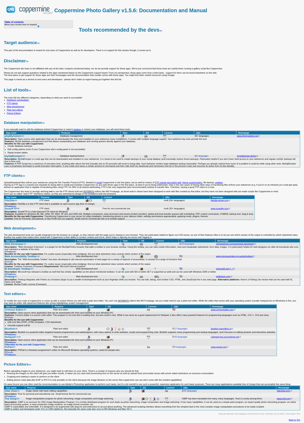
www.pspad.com (219, 347)
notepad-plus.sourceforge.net (225, 337)
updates (219, 182)
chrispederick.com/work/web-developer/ (235, 244)
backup (77, 129)
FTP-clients (12, 103)
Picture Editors (14, 113)
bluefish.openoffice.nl (221, 328)
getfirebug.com (223, 276)
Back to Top (294, 420)
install (99, 182)
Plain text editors (15, 110)
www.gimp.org (283, 398)
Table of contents (14, 22)
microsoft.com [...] (224, 269)
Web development (15, 106)
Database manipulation (18, 100)
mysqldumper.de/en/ (246, 156)
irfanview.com (283, 391)
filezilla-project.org (219, 200)
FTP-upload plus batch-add (168, 182)
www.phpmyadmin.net (247, 136)
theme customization (192, 182)
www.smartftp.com (219, 208)
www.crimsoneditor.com (222, 309)
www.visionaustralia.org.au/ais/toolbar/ (234, 256)
